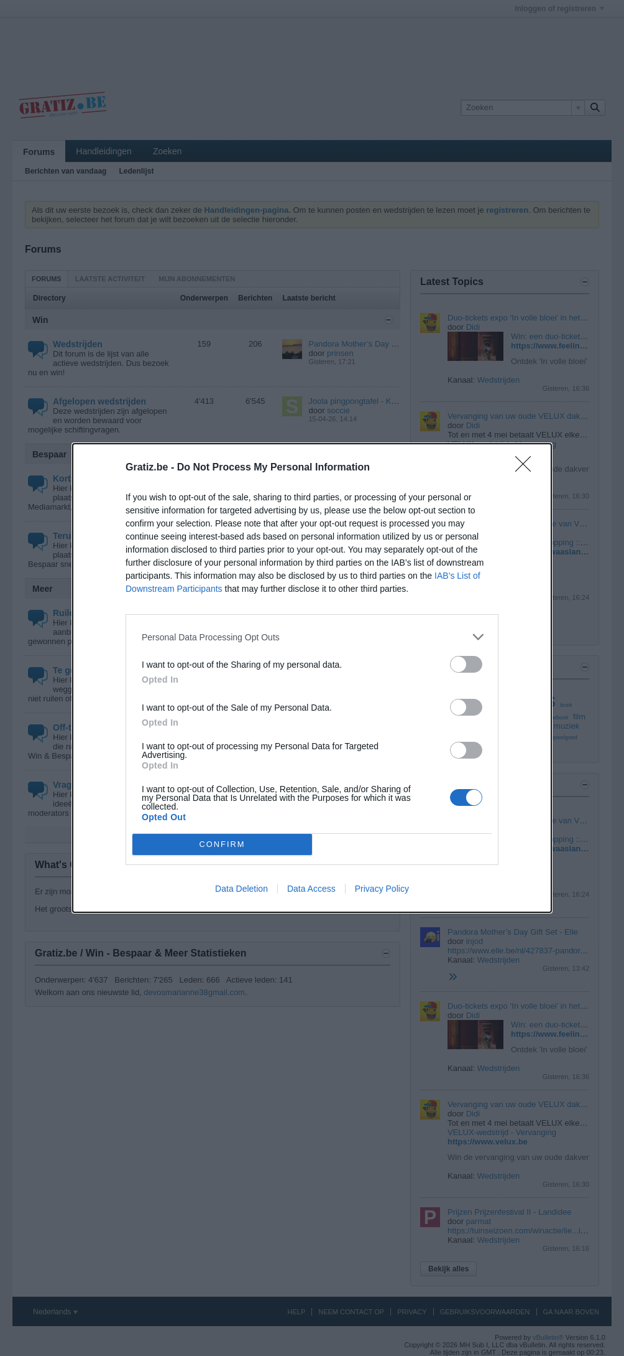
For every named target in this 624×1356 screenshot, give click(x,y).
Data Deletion (241, 889)
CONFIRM (222, 844)
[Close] (527, 468)
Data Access (311, 889)
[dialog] (312, 678)
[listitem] (312, 636)
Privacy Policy (382, 889)
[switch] (466, 664)
